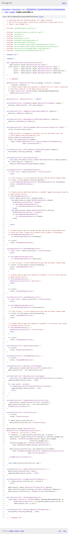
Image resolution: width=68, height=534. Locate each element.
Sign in (64, 3)
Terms (22, 531)
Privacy (17, 531)
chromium (6, 9)
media (12, 12)
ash (6, 12)
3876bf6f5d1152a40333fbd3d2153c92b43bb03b (45, 9)
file (41, 17)
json (64, 531)
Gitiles (11, 531)
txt (60, 531)
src (23, 9)
